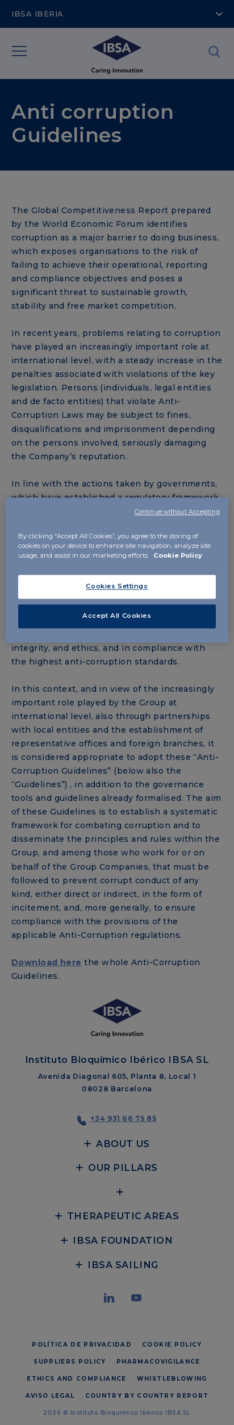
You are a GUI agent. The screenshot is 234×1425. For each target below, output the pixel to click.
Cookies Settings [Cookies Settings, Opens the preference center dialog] (117, 586)
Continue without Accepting (177, 512)
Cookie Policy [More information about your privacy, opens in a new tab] (177, 555)
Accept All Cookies (116, 616)
